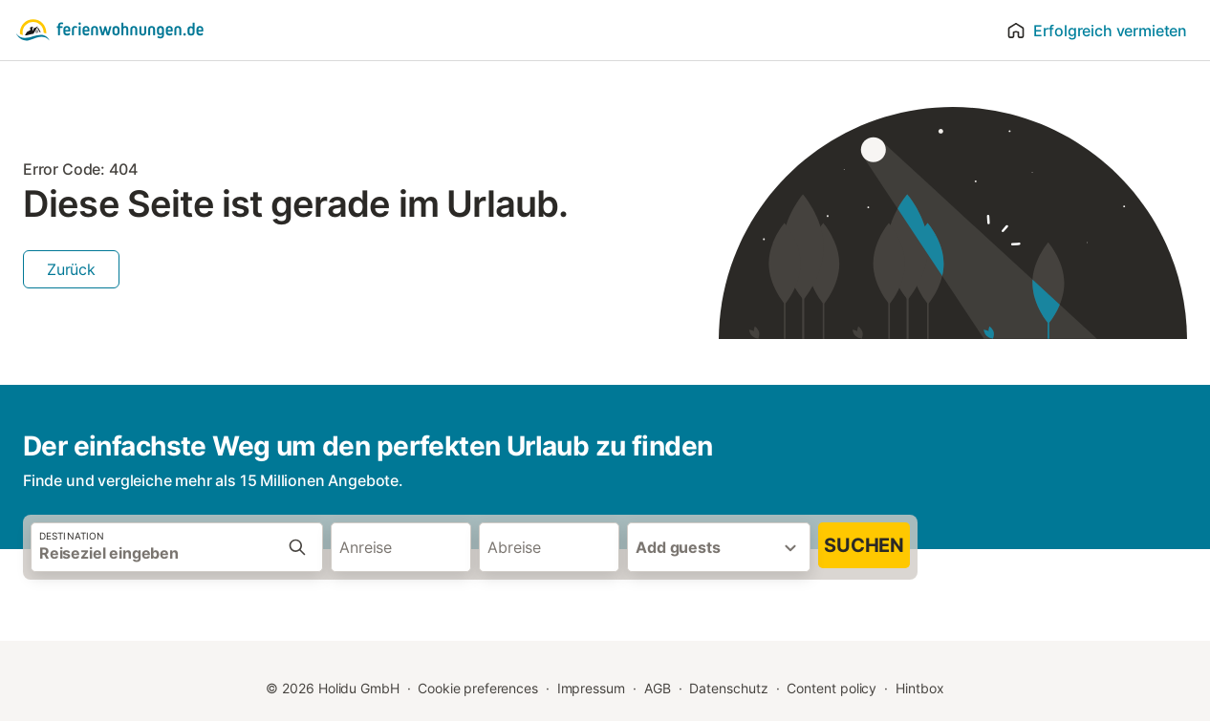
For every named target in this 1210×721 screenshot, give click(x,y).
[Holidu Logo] (110, 30)
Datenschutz (728, 688)
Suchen (864, 545)
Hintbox (919, 688)
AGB (657, 688)
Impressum (591, 688)
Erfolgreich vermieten (1096, 30)
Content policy (831, 688)
